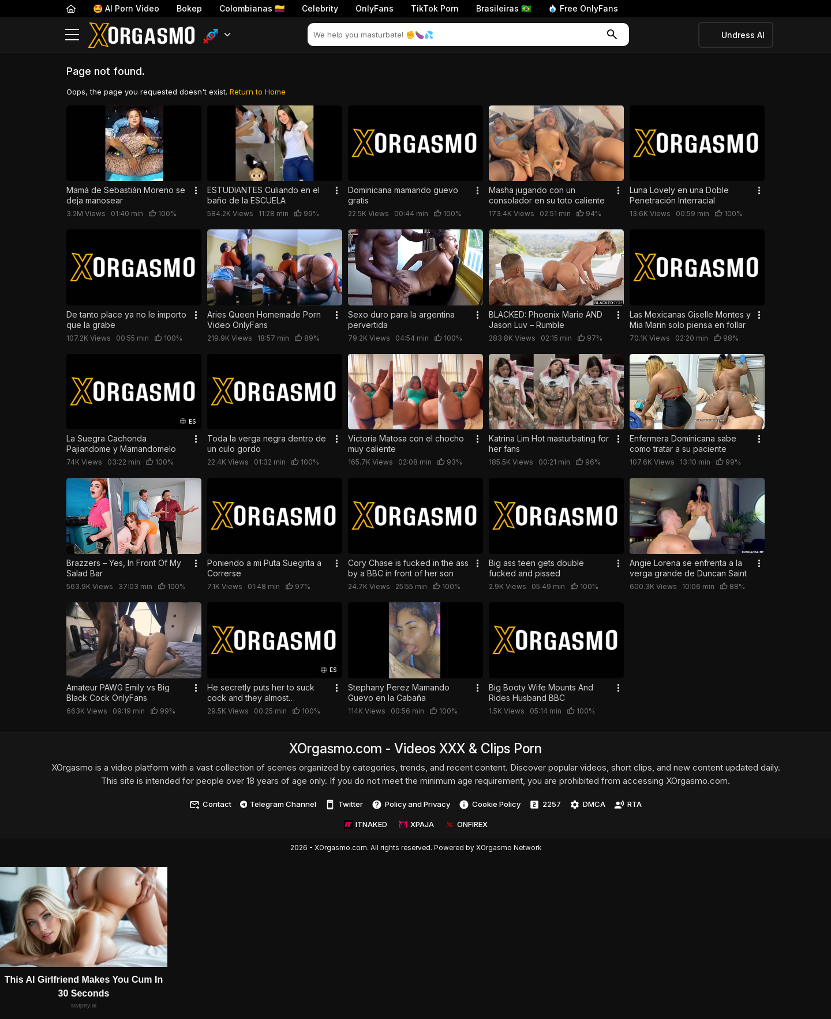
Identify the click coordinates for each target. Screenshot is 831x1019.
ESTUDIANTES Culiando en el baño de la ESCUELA (263, 195)
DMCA (587, 804)
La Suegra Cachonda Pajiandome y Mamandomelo (121, 443)
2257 (545, 804)
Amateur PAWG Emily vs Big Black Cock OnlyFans (118, 692)
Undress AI (743, 35)
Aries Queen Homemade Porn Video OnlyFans (264, 320)
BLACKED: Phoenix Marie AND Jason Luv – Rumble (545, 320)
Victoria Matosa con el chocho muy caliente (406, 443)
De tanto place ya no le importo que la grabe (126, 320)
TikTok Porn (435, 8)
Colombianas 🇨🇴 (252, 8)
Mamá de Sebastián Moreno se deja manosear (125, 195)
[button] (217, 35)
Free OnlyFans (583, 8)
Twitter (344, 804)
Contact (210, 804)
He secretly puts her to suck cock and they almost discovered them (261, 692)
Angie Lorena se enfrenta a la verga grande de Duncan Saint (688, 568)
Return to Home (258, 91)
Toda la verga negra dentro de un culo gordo (266, 443)
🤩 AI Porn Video (126, 8)
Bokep (189, 8)
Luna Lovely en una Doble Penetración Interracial (679, 195)
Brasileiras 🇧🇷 (503, 8)
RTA (628, 804)
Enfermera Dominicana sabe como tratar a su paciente (683, 443)
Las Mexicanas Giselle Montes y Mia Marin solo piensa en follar (690, 320)
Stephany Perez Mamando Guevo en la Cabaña (399, 692)
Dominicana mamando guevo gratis (403, 195)
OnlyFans (374, 8)
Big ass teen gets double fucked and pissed (536, 568)
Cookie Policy (490, 804)
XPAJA (416, 824)
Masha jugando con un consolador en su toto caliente (547, 195)
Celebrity (320, 8)
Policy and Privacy (411, 804)
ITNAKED (365, 824)
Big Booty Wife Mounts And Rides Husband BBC (541, 692)
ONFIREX (467, 824)
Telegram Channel (278, 804)
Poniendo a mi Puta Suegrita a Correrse (264, 568)
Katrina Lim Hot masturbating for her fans (549, 443)
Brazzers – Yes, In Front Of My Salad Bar (123, 568)
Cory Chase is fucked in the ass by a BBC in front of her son (408, 568)
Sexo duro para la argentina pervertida (401, 320)
